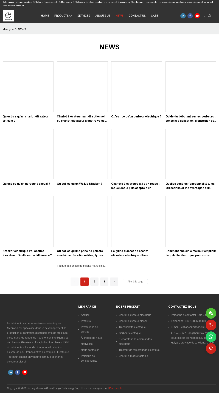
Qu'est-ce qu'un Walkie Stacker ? (79, 183)
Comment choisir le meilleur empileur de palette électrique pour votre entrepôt (190, 253)
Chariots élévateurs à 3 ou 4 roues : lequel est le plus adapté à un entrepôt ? (135, 186)
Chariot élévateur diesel (133, 320)
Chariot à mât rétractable (133, 355)
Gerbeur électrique (130, 332)
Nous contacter (90, 349)
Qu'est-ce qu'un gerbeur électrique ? (136, 116)
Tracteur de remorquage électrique (139, 349)
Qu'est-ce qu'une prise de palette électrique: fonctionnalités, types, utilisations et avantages (80, 253)
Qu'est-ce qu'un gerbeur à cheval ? (26, 183)
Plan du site (115, 388)
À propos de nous (91, 337)
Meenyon (8, 29)
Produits (86, 320)
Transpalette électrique (132, 326)
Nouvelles (87, 343)
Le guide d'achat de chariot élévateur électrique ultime (129, 253)
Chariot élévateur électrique (135, 314)
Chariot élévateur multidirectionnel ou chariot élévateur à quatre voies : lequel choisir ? (81, 119)
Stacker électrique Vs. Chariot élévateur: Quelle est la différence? (27, 253)
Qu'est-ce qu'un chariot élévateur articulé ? (25, 118)
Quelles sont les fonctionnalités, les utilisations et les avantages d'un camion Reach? (190, 186)
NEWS (22, 29)
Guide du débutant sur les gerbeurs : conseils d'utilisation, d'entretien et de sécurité (190, 119)
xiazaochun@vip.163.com (196, 326)
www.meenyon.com (97, 388)
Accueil (85, 314)
